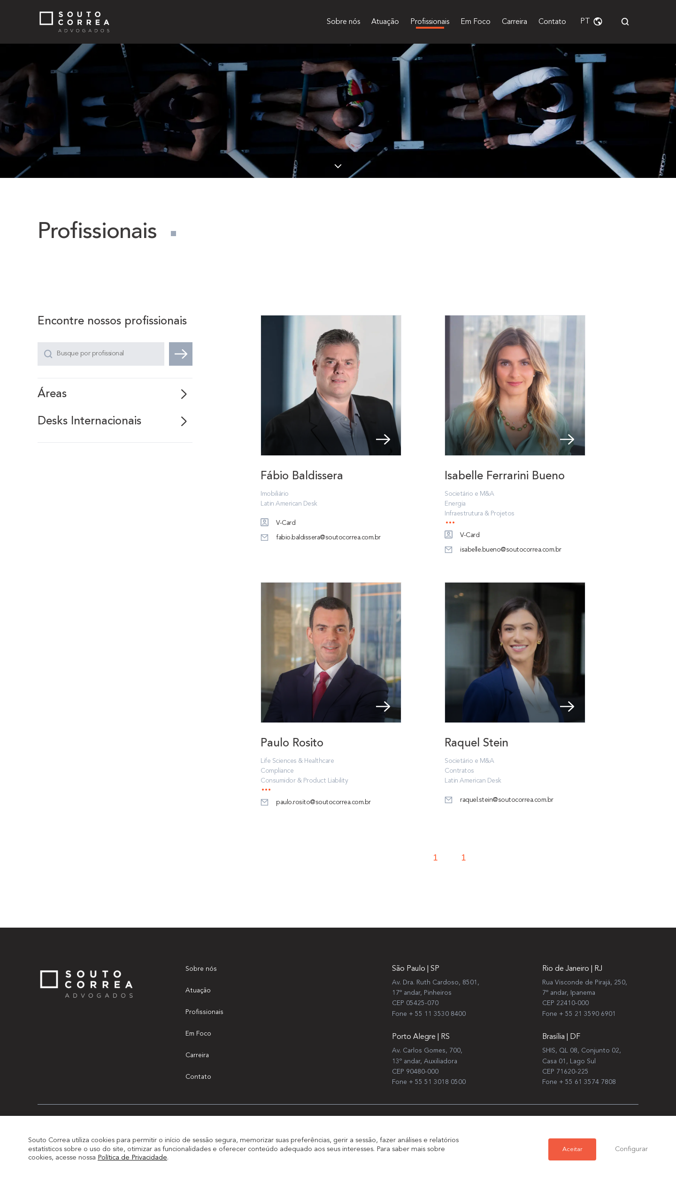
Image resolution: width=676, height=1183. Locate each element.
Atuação (385, 22)
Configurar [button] (631, 1149)
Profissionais (429, 22)
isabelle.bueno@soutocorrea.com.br (503, 551)
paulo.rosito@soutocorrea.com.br (316, 803)
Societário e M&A (469, 495)
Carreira (514, 22)
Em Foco (476, 22)
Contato (552, 22)
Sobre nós (343, 22)
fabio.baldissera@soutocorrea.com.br (321, 539)
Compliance (277, 771)
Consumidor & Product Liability (304, 781)
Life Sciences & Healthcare (297, 762)
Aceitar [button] (572, 1149)
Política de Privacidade (132, 1157)
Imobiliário (275, 495)
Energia (455, 504)
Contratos (459, 771)
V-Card (278, 524)
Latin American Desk (289, 504)
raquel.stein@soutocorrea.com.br (499, 801)
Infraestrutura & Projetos (480, 514)
